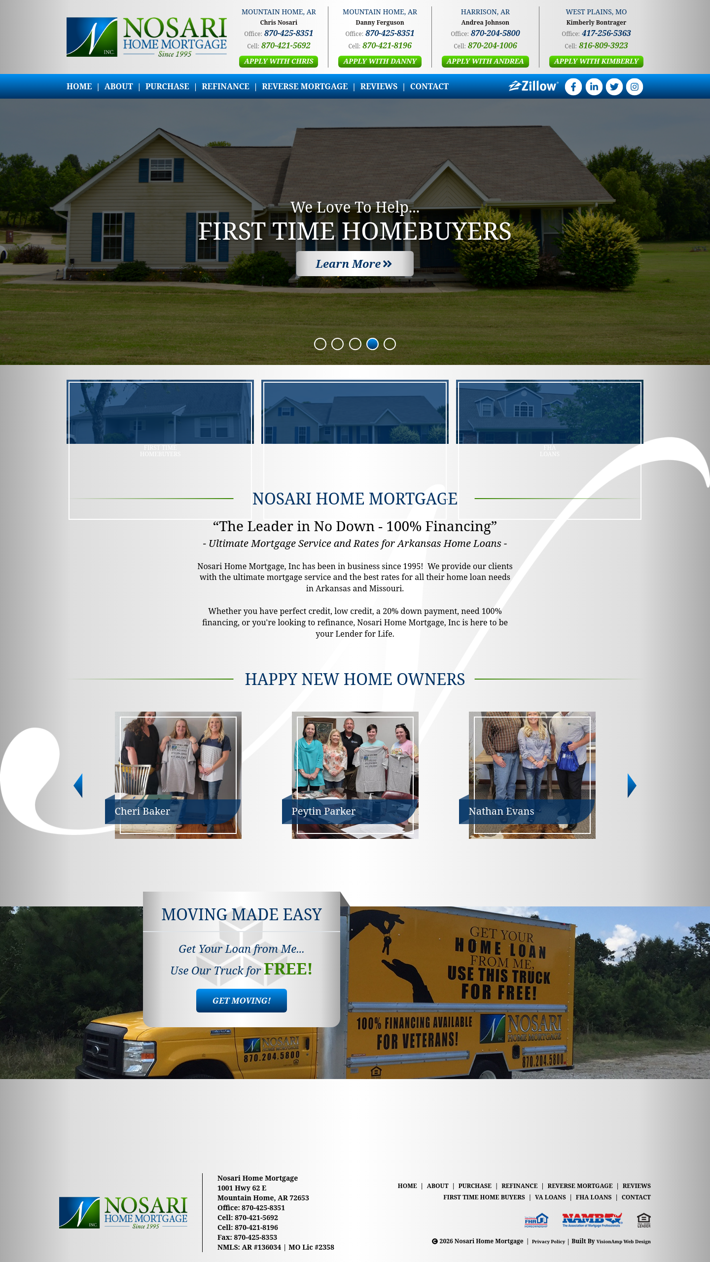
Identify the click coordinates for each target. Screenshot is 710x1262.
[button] (278, 62)
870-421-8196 (386, 45)
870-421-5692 (285, 45)
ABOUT (119, 86)
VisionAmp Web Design (616, 1241)
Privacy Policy (529, 1241)
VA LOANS (544, 1196)
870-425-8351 (288, 33)
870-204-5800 (495, 33)
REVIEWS (379, 86)
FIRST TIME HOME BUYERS (474, 1196)
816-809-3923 (603, 45)
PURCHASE (167, 86)
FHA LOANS (590, 1196)
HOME (79, 86)
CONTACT (429, 86)
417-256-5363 (606, 33)
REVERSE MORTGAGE (305, 86)
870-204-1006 (492, 45)
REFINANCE (225, 86)
